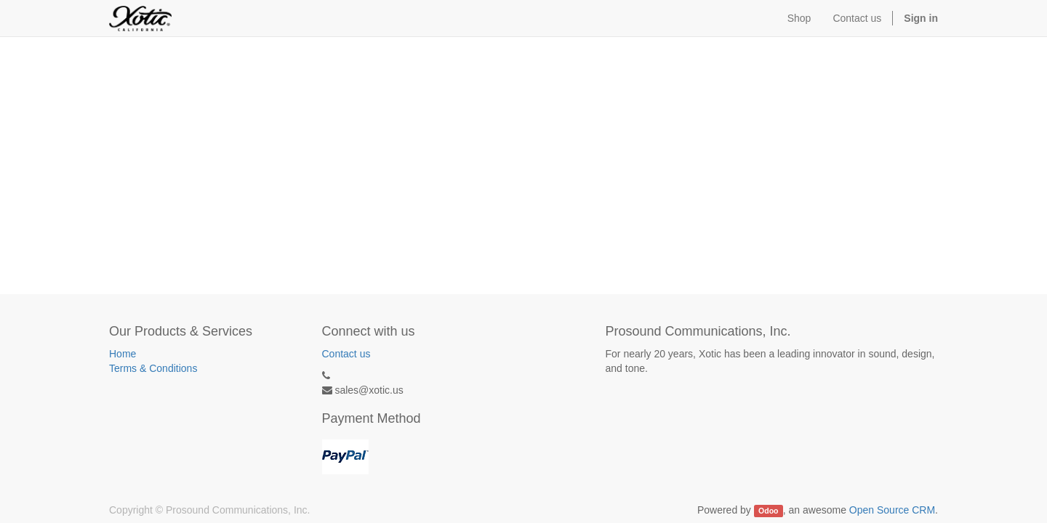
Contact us (346, 354)
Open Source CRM (892, 510)
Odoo (768, 510)
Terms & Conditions (153, 368)
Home (122, 354)
